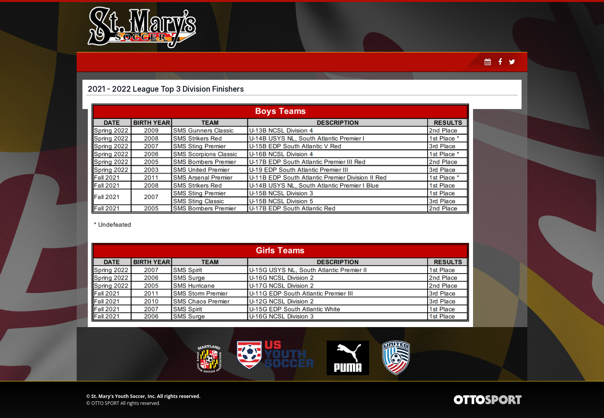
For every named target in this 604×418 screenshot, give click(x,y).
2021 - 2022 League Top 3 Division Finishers (166, 89)
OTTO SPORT (105, 403)
